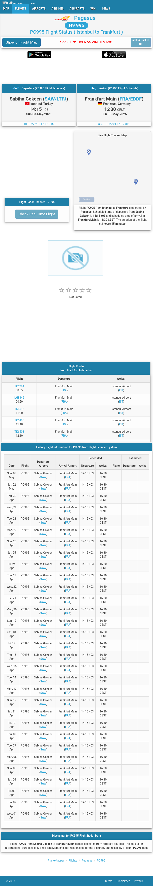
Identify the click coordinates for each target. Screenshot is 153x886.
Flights (73, 860)
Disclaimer (125, 881)
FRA (64, 390)
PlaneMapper (56, 860)
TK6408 (19, 431)
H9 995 (76, 25)
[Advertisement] (76, 71)
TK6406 (19, 420)
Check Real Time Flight (37, 214)
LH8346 (19, 397)
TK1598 (19, 409)
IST (121, 390)
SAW (43, 477)
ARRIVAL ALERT (140, 42)
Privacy (140, 881)
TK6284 (19, 386)
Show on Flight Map (21, 42)
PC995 (101, 860)
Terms (111, 881)
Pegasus (85, 18)
